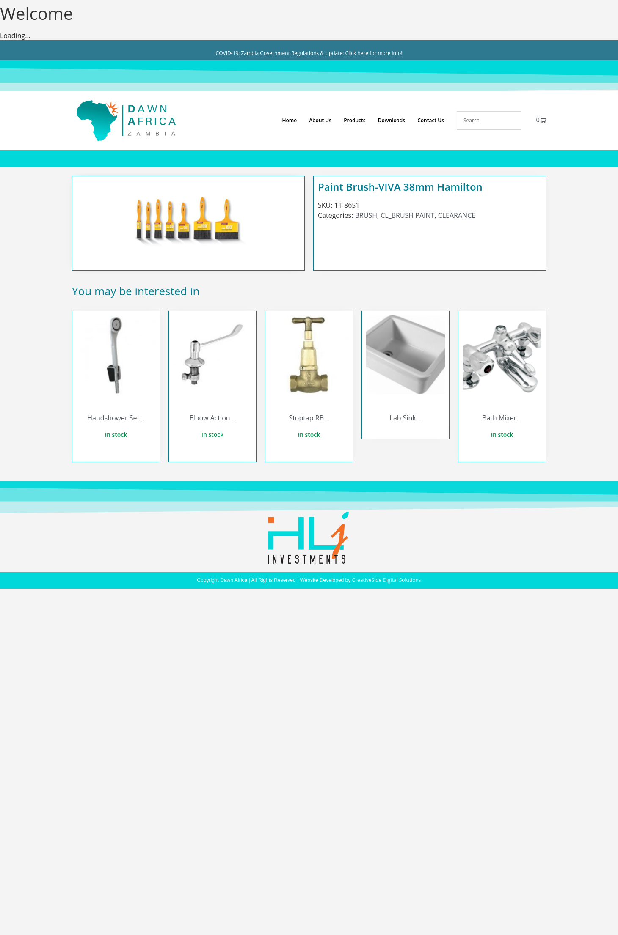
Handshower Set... (116, 417)
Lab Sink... (406, 417)
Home (289, 120)
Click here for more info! (374, 53)
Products (355, 120)
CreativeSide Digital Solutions (386, 580)
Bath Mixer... (502, 417)
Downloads (391, 120)
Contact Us (430, 120)
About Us (320, 120)
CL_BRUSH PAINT (407, 215)
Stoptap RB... (309, 417)
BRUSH (366, 215)
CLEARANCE (456, 215)
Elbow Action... (212, 417)
